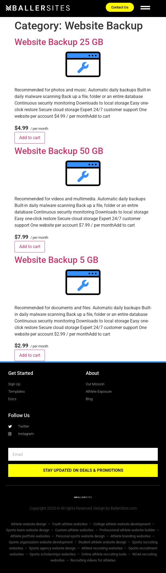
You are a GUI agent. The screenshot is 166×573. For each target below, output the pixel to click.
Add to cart (29, 137)
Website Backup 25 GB (59, 42)
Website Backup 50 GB (59, 151)
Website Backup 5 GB (56, 260)
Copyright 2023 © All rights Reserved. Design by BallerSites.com (83, 508)
